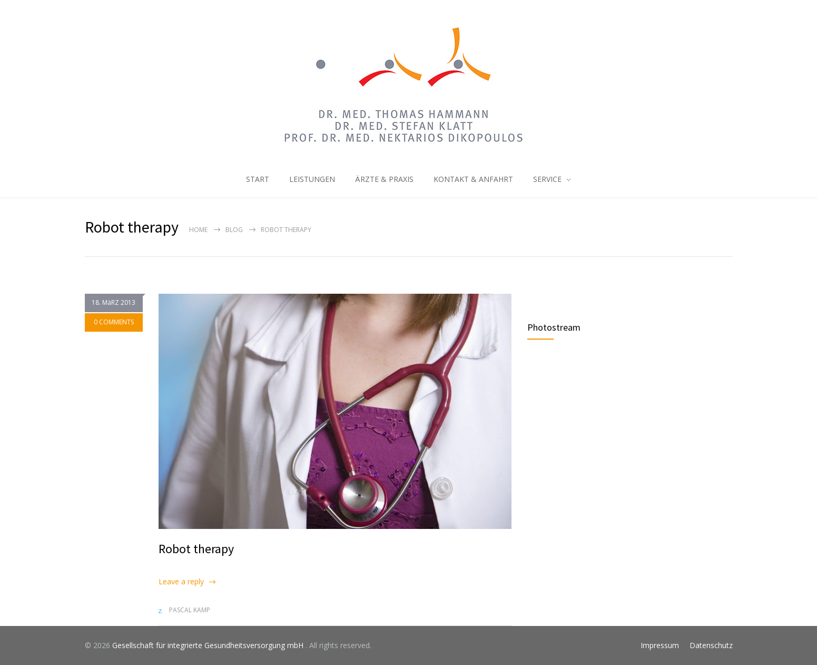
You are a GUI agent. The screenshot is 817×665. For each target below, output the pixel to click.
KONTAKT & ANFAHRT (473, 179)
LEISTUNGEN (312, 179)
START (257, 179)
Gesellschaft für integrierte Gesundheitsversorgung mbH (209, 645)
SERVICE (547, 179)
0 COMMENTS (114, 322)
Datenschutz (711, 645)
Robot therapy (196, 549)
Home (198, 229)
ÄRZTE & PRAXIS (384, 179)
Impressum (660, 645)
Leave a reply (181, 581)
